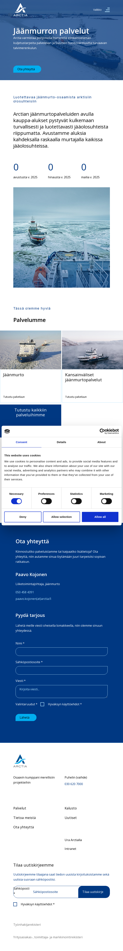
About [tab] (101, 442)
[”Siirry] (20, 9)
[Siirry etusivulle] (61, 760)
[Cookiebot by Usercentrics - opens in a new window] (102, 431)
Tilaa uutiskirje (92, 892)
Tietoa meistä (24, 817)
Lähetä (24, 717)
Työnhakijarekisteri (27, 925)
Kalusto (71, 808)
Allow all (100, 516)
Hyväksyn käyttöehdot (65, 704)
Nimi (20, 643)
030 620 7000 (74, 784)
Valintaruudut (26, 704)
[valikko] (107, 9)
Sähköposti (21, 891)
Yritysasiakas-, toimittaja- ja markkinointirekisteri (48, 937)
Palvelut (19, 808)
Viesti (21, 681)
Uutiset (71, 817)
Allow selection (61, 516)
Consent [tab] (21, 442)
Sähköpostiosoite (29, 662)
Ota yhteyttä (26, 69)
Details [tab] (61, 442)
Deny (22, 516)
